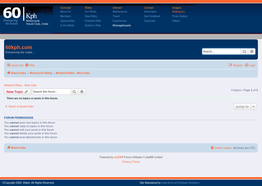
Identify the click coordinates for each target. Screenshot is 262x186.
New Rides (91, 16)
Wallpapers (178, 11)
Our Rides (90, 11)
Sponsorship (67, 20)
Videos (176, 20)
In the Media (67, 25)
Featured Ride (93, 20)
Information (150, 11)
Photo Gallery (180, 16)
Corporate (149, 20)
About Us (65, 11)
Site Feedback (152, 16)
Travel (116, 16)
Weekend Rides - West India (20, 85)
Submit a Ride (93, 25)
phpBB (118, 157)
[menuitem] (30, 65)
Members (65, 16)
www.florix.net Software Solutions (180, 182)
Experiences (120, 20)
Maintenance (120, 11)
